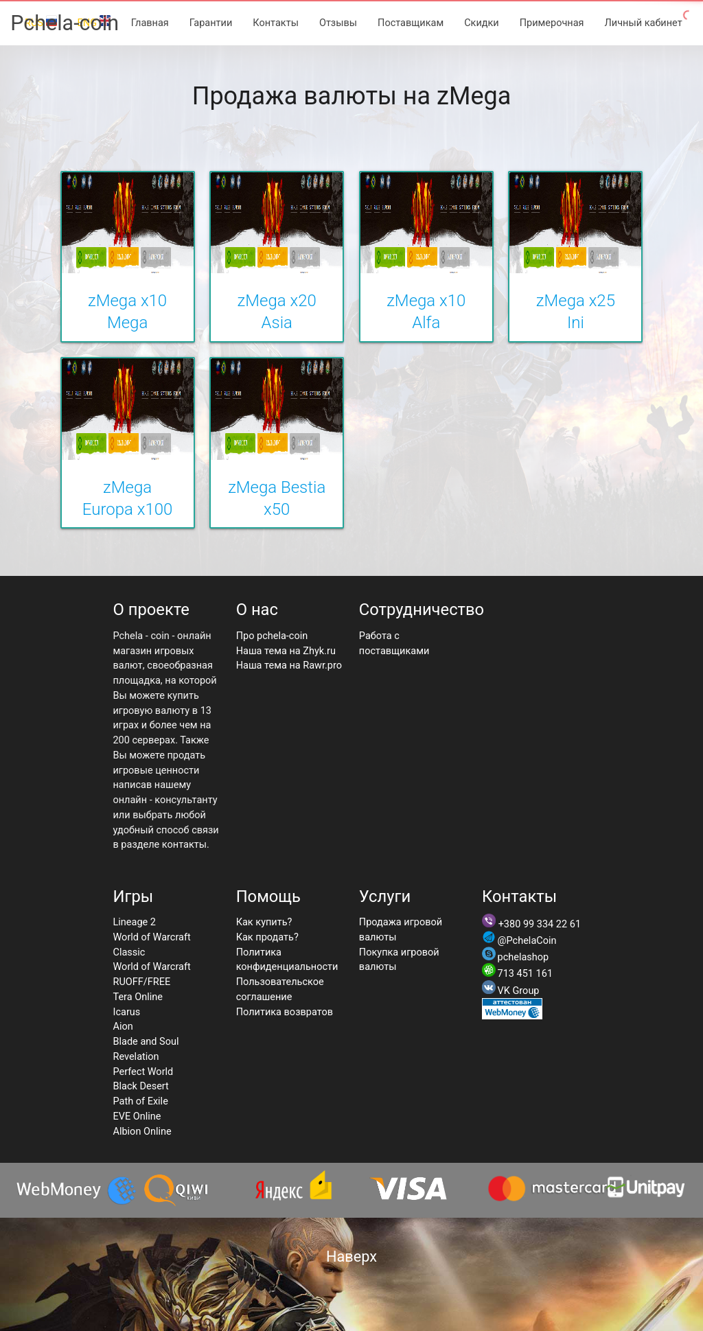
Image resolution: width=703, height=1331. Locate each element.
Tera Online (138, 997)
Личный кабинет (643, 23)
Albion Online (142, 1131)
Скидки (481, 23)
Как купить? (264, 922)
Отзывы (338, 23)
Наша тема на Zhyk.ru (286, 651)
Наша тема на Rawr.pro (289, 665)
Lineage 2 (134, 922)
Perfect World (143, 1072)
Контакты (276, 23)
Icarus (126, 1012)
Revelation (136, 1057)
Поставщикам (410, 23)
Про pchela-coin (272, 636)
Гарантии (211, 23)
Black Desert (140, 1086)
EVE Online (137, 1116)
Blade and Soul (145, 1042)
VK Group (519, 991)
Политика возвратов (284, 1012)
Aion (122, 1026)
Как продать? (267, 937)
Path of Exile (140, 1101)
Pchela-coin (64, 23)
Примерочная (552, 23)
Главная (150, 23)
